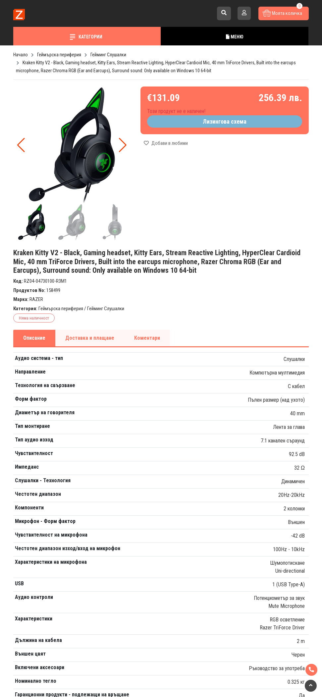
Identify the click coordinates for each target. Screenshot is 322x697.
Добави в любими (166, 143)
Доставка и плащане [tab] (89, 338)
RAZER (36, 299)
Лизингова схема (224, 121)
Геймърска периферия (60, 309)
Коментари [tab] (147, 338)
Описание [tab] (34, 338)
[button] (122, 145)
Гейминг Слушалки (105, 309)
